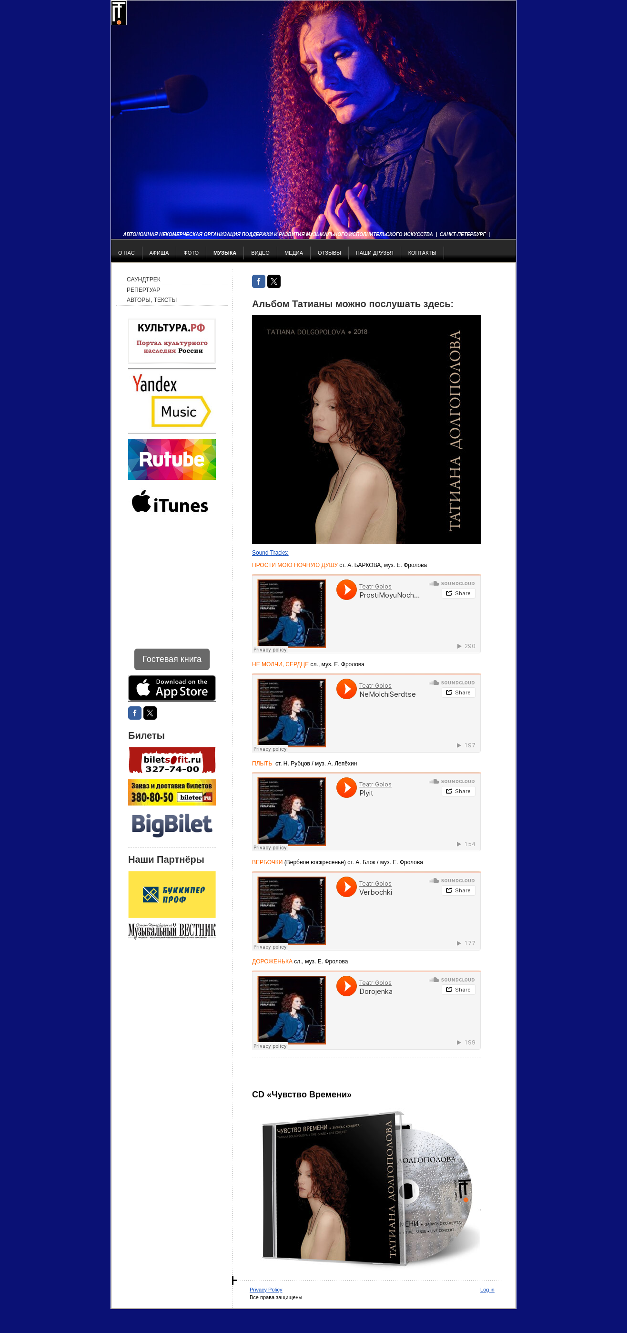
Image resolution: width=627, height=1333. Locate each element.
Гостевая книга (172, 659)
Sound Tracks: (270, 552)
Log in (487, 1289)
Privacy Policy (266, 1289)
